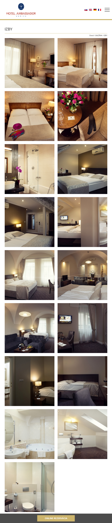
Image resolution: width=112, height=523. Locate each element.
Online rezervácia (56, 518)
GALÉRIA (98, 35)
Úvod (91, 35)
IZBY (105, 35)
